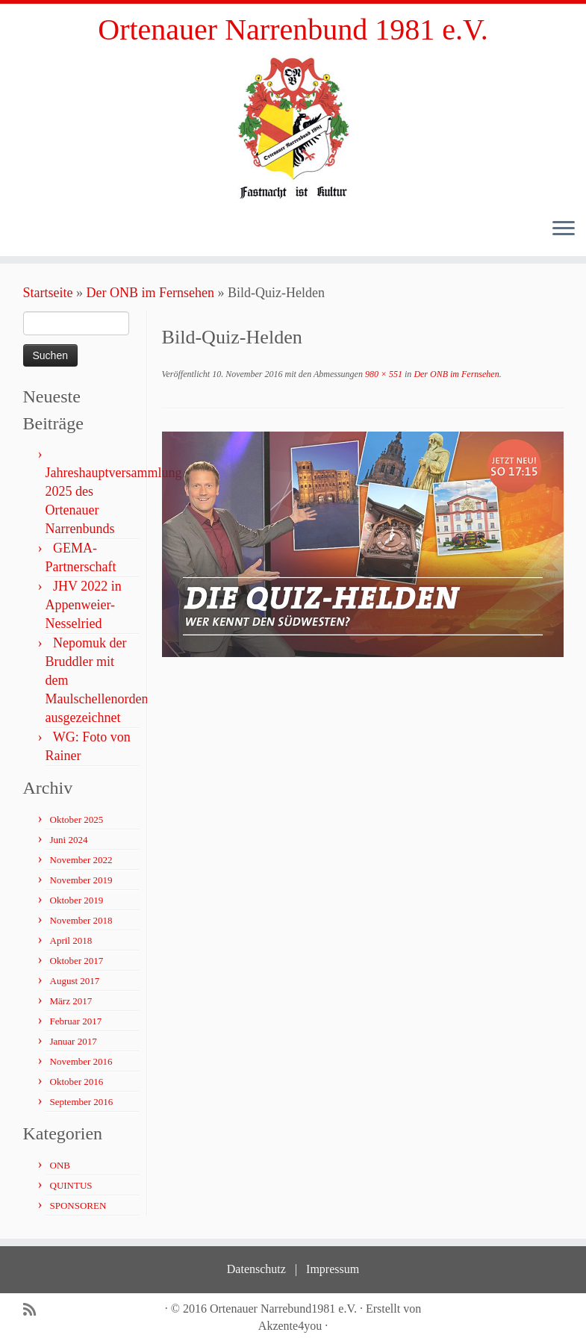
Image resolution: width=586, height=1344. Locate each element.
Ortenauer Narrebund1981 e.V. (283, 1308)
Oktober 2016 (77, 1081)
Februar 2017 (76, 1021)
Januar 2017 (73, 1041)
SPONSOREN (78, 1205)
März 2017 (71, 1001)
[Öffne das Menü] (563, 229)
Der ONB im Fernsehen (149, 292)
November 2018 (81, 920)
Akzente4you (290, 1325)
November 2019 (81, 880)
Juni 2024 (69, 839)
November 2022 (81, 859)
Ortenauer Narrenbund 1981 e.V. (292, 29)
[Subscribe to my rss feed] (34, 1310)
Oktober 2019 (77, 900)
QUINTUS (71, 1185)
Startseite (48, 292)
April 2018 (71, 940)
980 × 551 (382, 374)
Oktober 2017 (77, 960)
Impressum (332, 1269)
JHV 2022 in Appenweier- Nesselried (84, 605)
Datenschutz (256, 1269)
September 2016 (81, 1101)
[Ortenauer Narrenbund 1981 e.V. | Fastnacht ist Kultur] (293, 127)
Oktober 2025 (77, 819)
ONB (60, 1165)
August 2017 (75, 980)
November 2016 (81, 1061)
